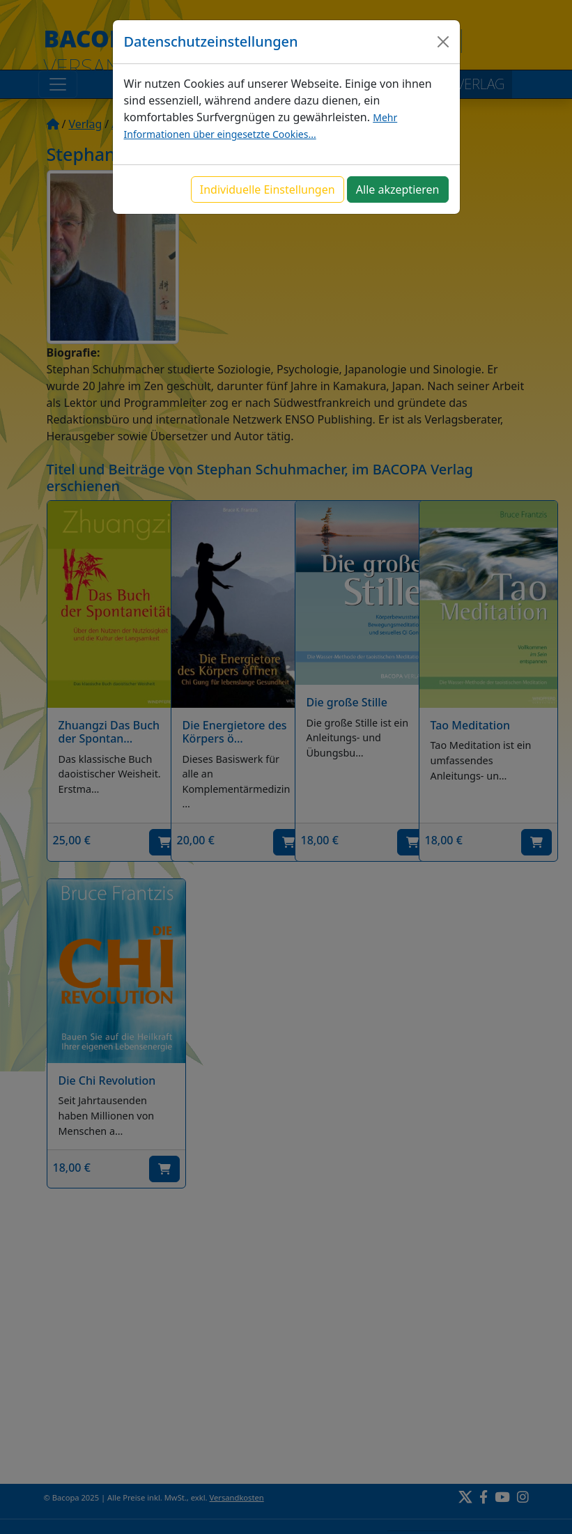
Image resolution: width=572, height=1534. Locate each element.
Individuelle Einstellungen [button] (267, 189)
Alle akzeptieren (398, 189)
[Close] (443, 42)
